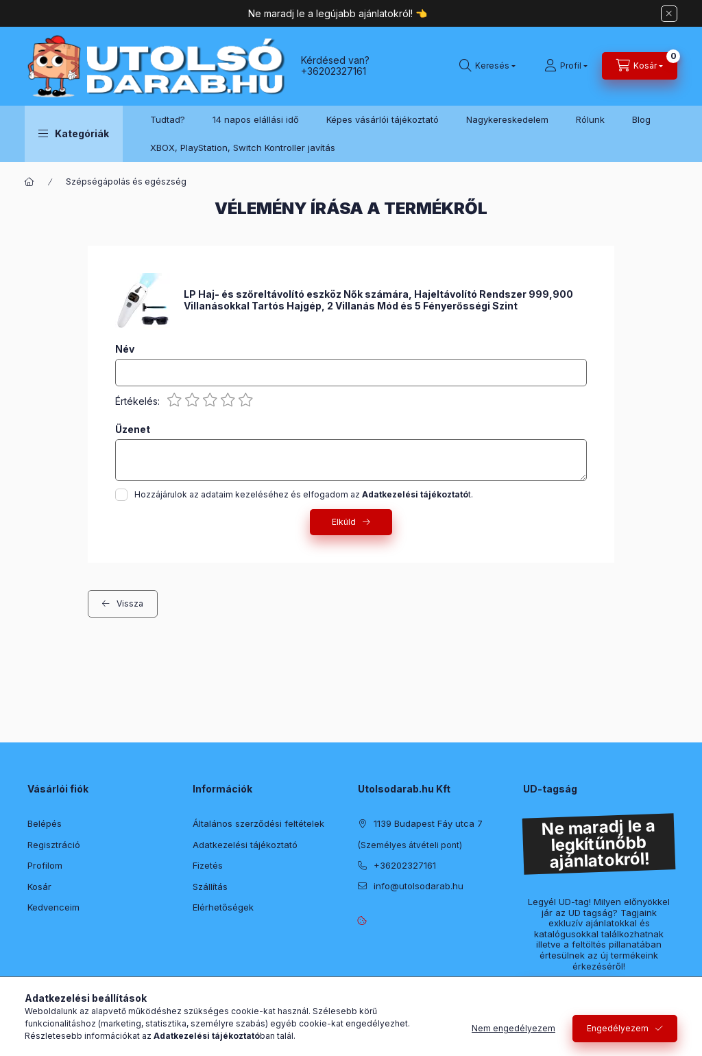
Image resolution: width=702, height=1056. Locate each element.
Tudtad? (167, 119)
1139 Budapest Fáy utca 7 (428, 823)
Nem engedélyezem (513, 1028)
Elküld (344, 522)
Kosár (39, 886)
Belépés (44, 823)
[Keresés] (487, 66)
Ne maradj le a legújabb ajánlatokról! (331, 13)
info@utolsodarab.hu (418, 885)
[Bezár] (669, 13)
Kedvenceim (53, 907)
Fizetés (208, 865)
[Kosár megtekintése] (639, 66)
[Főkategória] (29, 182)
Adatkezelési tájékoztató (245, 844)
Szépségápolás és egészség (126, 181)
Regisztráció (53, 844)
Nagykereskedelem (507, 119)
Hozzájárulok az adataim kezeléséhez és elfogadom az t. (303, 494)
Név (124, 349)
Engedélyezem (618, 1028)
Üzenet (132, 429)
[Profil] (566, 66)
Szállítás (210, 886)
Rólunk (590, 119)
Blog (641, 119)
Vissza (130, 603)
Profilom (44, 865)
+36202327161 (333, 71)
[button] (74, 134)
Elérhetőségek (223, 907)
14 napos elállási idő (256, 119)
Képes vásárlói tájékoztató (382, 119)
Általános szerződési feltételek (258, 823)
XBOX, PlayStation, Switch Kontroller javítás (242, 147)
